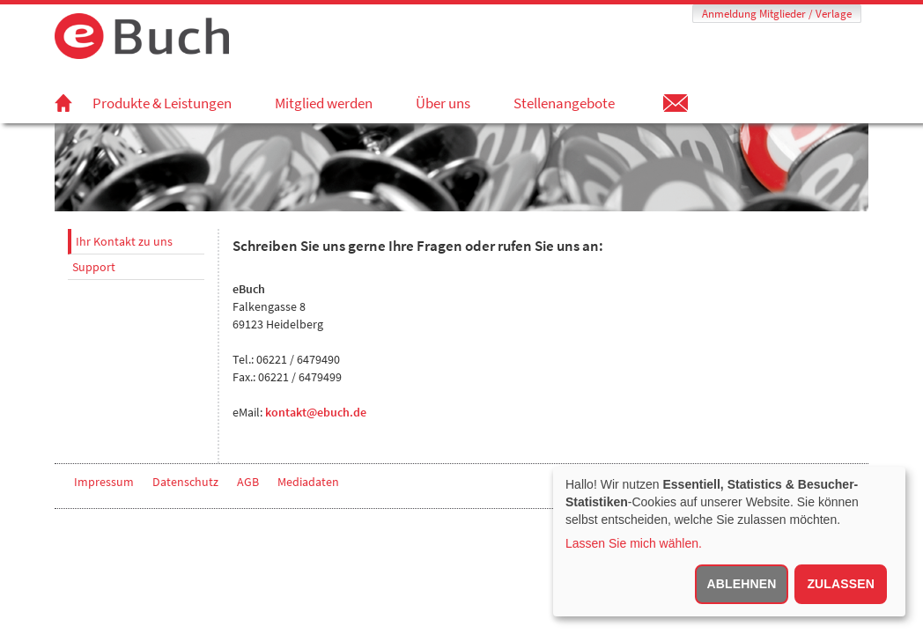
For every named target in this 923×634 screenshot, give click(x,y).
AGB (248, 482)
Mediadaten (308, 482)
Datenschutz (185, 482)
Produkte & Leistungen (162, 103)
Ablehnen (742, 584)
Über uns (443, 103)
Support (93, 267)
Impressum (104, 482)
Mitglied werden (324, 103)
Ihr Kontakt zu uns (124, 241)
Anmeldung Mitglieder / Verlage (777, 13)
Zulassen (841, 584)
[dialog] (729, 541)
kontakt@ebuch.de (315, 412)
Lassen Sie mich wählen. (633, 543)
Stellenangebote (564, 103)
